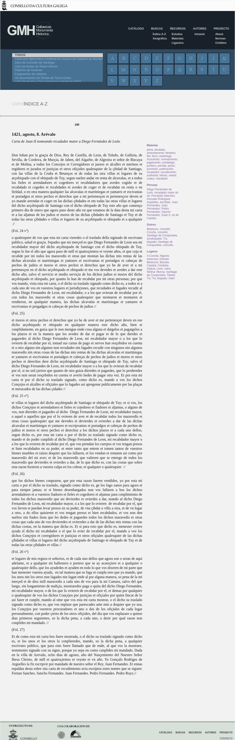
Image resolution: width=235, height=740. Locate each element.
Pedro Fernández (158, 210)
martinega (165, 156)
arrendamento (155, 153)
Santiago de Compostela (162, 273)
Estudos (177, 34)
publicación (166, 169)
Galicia (151, 268)
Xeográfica (160, 38)
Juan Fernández (157, 207)
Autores (199, 28)
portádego (168, 162)
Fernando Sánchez (163, 195)
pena (150, 149)
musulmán (153, 159)
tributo (163, 175)
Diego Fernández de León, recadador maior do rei (162, 192)
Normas (220, 38)
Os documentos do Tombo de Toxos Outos (57, 78)
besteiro (170, 153)
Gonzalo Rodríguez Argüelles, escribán (158, 200)
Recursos (178, 28)
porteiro (151, 165)
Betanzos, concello (158, 229)
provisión (152, 169)
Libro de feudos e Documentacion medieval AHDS (57, 82)
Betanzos (152, 262)
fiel (148, 156)
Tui (148, 278)
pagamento (154, 162)
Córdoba (163, 265)
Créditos (221, 42)
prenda (162, 165)
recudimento (168, 172)
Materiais (177, 38)
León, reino (163, 268)
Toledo (171, 275)
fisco (155, 156)
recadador (153, 172)
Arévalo (164, 259)
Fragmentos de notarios (57, 74)
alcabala (159, 149)
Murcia (160, 271)
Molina (151, 271)
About (219, 34)
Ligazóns (177, 42)
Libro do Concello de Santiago (57, 63)
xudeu (150, 178)
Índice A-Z (159, 34)
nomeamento (169, 159)
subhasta (152, 175)
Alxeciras (152, 259)
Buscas (157, 28)
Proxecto (221, 28)
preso (171, 165)
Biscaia (164, 262)
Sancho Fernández (159, 213)
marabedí (161, 178)
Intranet (199, 34)
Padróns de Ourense (57, 70)
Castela (151, 265)
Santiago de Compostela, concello (160, 243)
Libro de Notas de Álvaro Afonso (57, 67)
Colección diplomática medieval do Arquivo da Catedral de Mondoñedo (57, 59)
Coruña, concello (157, 232)
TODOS (57, 55)
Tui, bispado (159, 278)
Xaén (171, 278)
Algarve (164, 255)
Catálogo (136, 28)
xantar (172, 175)
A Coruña (152, 255)
